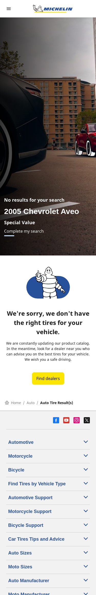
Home (13, 402)
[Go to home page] (52, 8)
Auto (31, 402)
